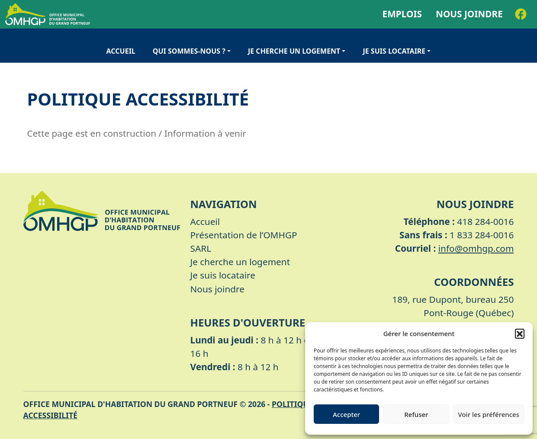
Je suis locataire (394, 51)
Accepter (346, 414)
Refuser (416, 414)
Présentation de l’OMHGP (243, 235)
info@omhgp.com (476, 248)
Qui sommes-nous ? (189, 51)
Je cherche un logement (294, 51)
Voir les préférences (488, 414)
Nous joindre (469, 14)
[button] (519, 333)
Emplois (402, 14)
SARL (201, 248)
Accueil (120, 51)
